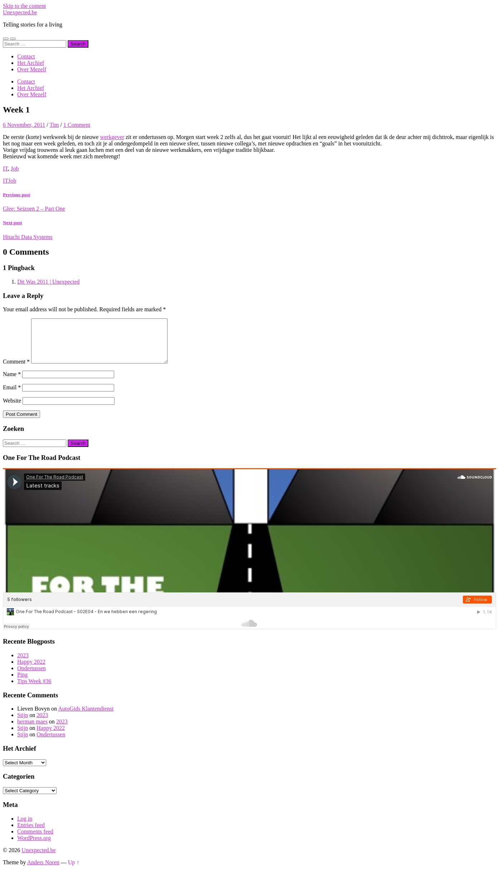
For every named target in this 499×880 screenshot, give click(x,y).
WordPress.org (34, 846)
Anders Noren (43, 871)
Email (12, 396)
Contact (26, 56)
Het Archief (30, 63)
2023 (23, 664)
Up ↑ (73, 871)
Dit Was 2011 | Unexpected (48, 282)
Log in (24, 827)
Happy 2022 (31, 670)
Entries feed (31, 834)
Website (12, 409)
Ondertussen (31, 677)
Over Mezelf (31, 69)
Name (12, 383)
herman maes (32, 730)
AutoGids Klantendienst (85, 717)
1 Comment (76, 125)
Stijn (22, 724)
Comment (16, 370)
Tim (54, 125)
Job (15, 168)
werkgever (112, 137)
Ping (22, 683)
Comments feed (35, 840)
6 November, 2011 (24, 125)
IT (5, 168)
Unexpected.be (20, 12)
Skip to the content (24, 6)
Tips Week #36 (34, 690)
